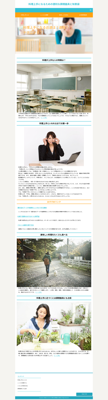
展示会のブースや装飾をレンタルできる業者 (32, 208)
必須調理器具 (83, 15)
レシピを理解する (22, 383)
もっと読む (44, 118)
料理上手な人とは (22, 380)
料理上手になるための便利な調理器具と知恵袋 (54, 4)
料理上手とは (25, 15)
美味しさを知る (63, 15)
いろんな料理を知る (23, 386)
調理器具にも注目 (22, 388)
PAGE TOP (84, 394)
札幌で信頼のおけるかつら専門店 (28, 216)
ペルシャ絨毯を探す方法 (26, 225)
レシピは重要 (44, 15)
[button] (54, 10)
